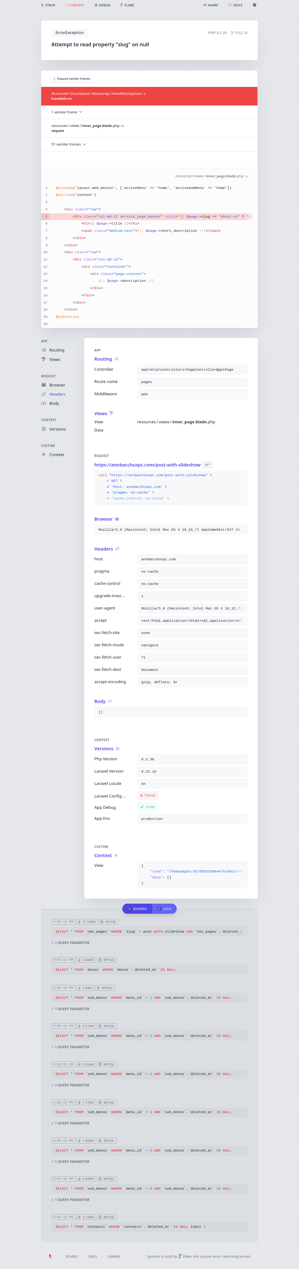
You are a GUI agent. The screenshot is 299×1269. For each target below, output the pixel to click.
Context (48, 420)
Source (71, 1257)
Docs (93, 1257)
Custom (48, 445)
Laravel (114, 1257)
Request (48, 376)
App (44, 341)
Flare (185, 1256)
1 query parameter (71, 943)
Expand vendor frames (72, 79)
